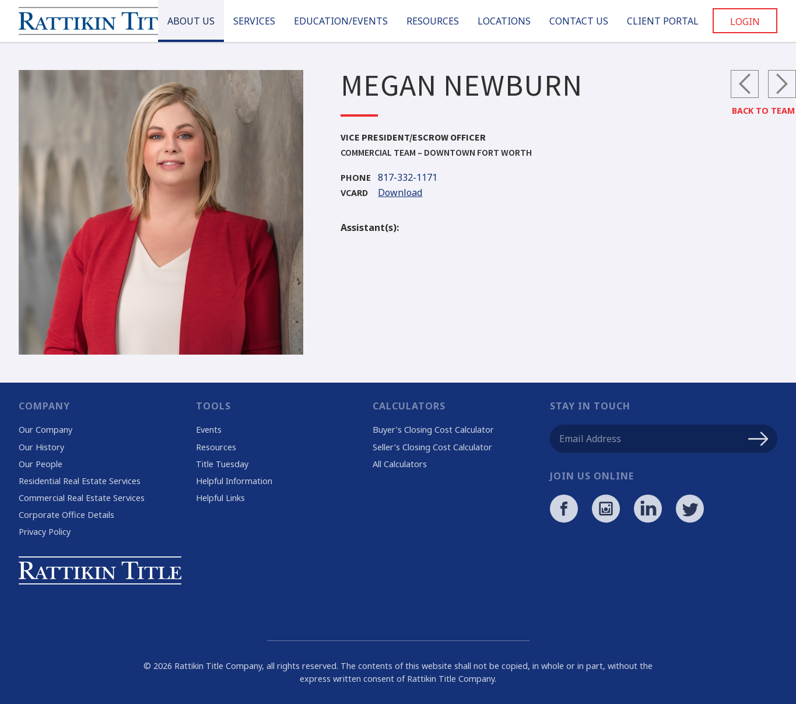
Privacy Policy (45, 531)
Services (254, 21)
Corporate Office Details (66, 514)
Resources (432, 21)
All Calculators (400, 464)
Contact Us (578, 21)
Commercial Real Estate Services (82, 497)
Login (745, 21)
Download (381, 193)
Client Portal (663, 21)
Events (209, 429)
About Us (191, 21)
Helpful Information (234, 480)
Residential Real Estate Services (80, 480)
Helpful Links (220, 497)
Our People (40, 464)
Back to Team (763, 110)
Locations (504, 21)
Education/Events (341, 21)
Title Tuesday (222, 464)
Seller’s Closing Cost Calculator (432, 447)
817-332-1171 (389, 178)
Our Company (45, 429)
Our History (41, 447)
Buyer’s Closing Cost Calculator (433, 429)
